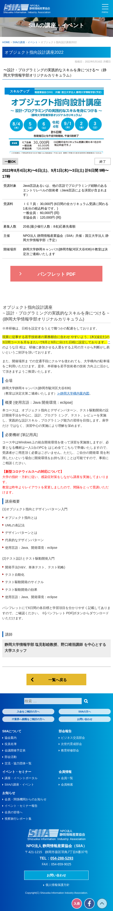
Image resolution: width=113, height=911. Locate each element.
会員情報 (65, 772)
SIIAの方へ (84, 711)
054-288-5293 (61, 858)
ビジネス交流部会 (73, 737)
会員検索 (67, 784)
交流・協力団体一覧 (18, 763)
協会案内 (11, 737)
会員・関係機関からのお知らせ (25, 799)
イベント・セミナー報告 (21, 805)
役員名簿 (11, 744)
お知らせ (8, 793)
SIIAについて (11, 731)
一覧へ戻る (57, 680)
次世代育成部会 (71, 744)
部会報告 (65, 731)
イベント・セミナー (16, 772)
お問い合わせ (84, 719)
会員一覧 (67, 778)
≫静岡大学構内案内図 (73, 393)
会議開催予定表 (15, 750)
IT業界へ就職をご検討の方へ (28, 719)
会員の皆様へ (14, 812)
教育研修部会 (70, 750)
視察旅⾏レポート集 (18, 818)
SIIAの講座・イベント (19, 784)
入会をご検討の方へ (28, 711)
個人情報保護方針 (58, 885)
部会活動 (11, 757)
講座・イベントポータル (21, 778)
